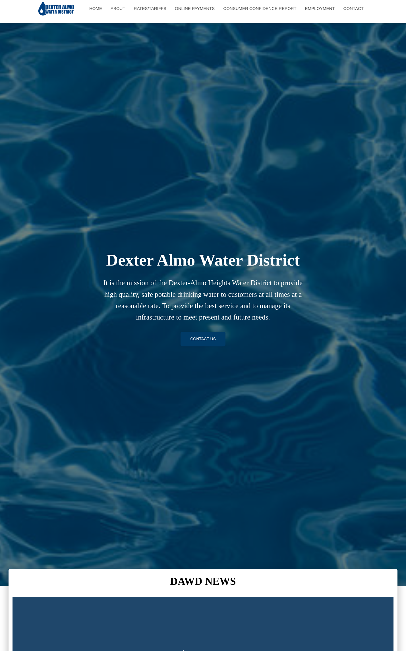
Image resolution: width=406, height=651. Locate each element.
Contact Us (203, 339)
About (118, 8)
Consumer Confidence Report (259, 8)
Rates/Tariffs (150, 8)
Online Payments (195, 8)
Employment (320, 8)
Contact (353, 8)
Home (95, 8)
